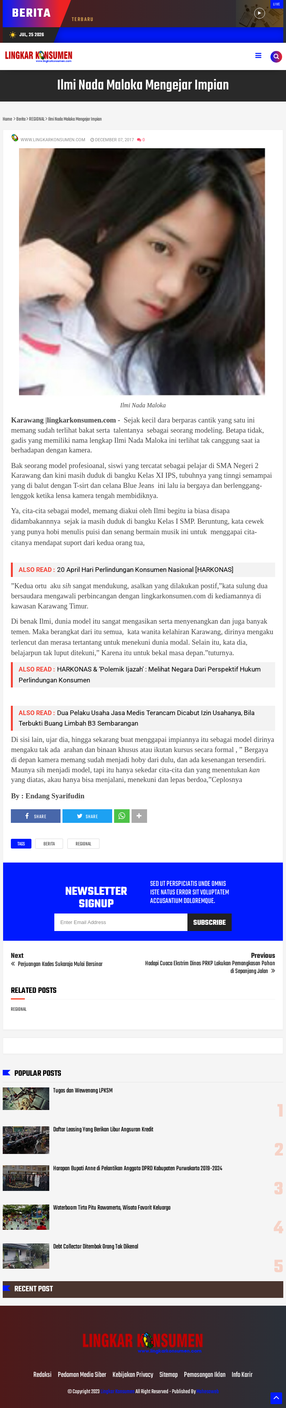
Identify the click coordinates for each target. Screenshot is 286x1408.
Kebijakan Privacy (133, 1375)
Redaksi (42, 1375)
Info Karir (242, 1375)
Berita (49, 844)
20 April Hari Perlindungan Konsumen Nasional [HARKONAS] (145, 569)
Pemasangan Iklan (204, 1375)
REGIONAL (83, 844)
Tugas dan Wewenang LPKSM (83, 1091)
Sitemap (168, 1375)
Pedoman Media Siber (82, 1375)
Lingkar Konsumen (118, 1391)
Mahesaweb (207, 1391)
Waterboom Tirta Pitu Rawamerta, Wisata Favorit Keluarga (111, 1208)
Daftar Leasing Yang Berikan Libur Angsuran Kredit (103, 1130)
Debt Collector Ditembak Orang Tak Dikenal (95, 1247)
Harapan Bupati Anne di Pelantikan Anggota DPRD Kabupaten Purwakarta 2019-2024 (137, 1169)
